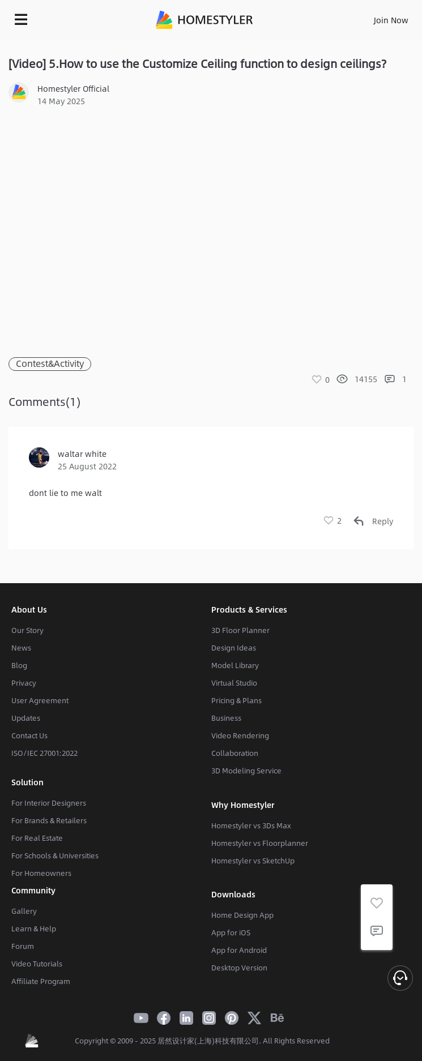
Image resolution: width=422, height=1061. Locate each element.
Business (226, 718)
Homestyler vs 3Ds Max (251, 825)
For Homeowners (41, 873)
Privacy (23, 682)
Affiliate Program (40, 981)
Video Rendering (240, 735)
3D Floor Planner (240, 630)
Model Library (235, 665)
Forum (22, 946)
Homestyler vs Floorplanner (259, 843)
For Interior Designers (48, 802)
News (21, 647)
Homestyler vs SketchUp (253, 860)
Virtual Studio (234, 682)
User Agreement (40, 700)
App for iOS (230, 932)
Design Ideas (233, 647)
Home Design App (242, 915)
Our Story (27, 630)
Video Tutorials (36, 963)
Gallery (24, 911)
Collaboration (234, 753)
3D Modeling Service (246, 770)
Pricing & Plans (236, 700)
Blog (19, 665)
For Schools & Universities (55, 855)
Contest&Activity (50, 363)
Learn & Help (33, 928)
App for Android (239, 950)
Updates (25, 718)
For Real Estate (37, 838)
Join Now (391, 20)
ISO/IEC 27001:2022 (44, 753)
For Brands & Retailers (49, 820)
